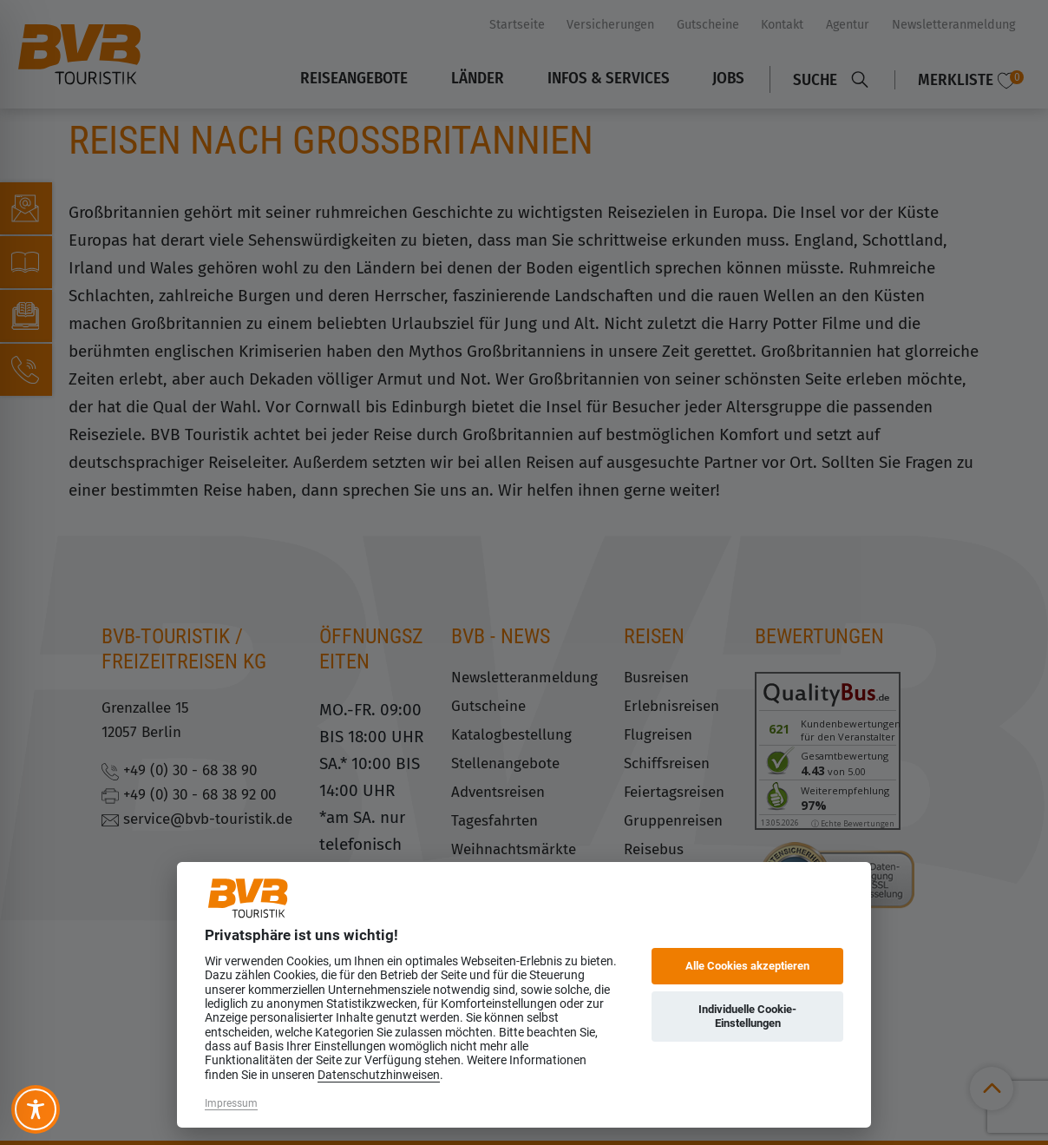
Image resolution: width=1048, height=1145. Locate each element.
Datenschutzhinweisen (379, 1075)
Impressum (231, 1103)
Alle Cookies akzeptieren (747, 965)
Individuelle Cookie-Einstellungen (747, 1016)
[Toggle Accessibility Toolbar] (35, 1109)
